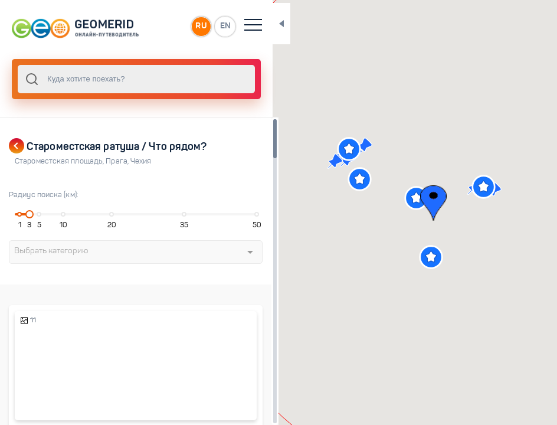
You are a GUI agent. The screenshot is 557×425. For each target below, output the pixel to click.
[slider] (28, 214)
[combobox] (124, 79)
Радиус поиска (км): (43, 195)
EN (200, 26)
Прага (118, 161)
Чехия (141, 161)
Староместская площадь (60, 161)
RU (175, 26)
